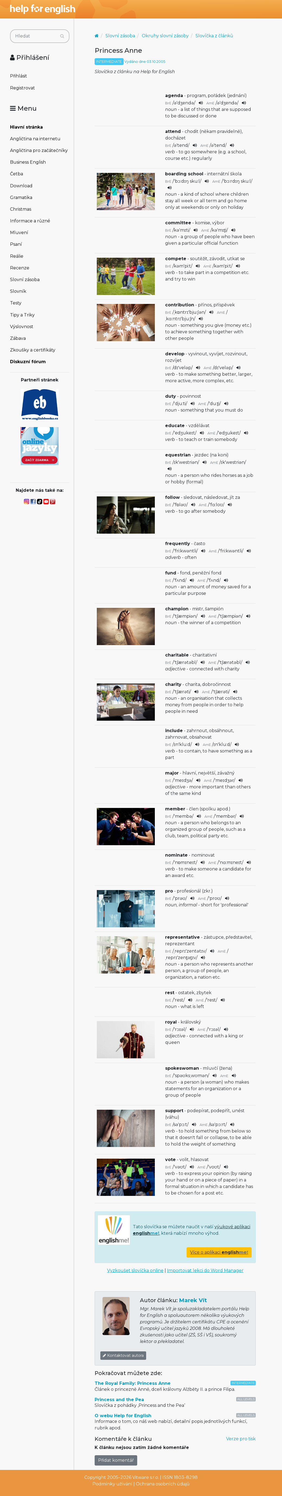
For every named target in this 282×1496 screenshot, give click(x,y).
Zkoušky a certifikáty (32, 350)
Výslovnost (21, 326)
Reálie (16, 256)
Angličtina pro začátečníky (39, 150)
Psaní (16, 244)
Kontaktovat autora (123, 1355)
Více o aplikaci (219, 1252)
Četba (16, 173)
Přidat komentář (116, 1460)
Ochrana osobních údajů (163, 1483)
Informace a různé (30, 220)
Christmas (20, 209)
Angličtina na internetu (35, 138)
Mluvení (19, 232)
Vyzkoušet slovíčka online (135, 1270)
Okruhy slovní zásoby (165, 35)
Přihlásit (18, 76)
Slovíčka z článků (214, 35)
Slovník (18, 291)
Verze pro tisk (241, 1438)
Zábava (18, 338)
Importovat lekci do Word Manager (205, 1270)
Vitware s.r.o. (145, 1477)
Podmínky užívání (112, 1483)
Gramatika (21, 197)
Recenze (19, 267)
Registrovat (22, 88)
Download (21, 185)
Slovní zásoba (25, 279)
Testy (15, 303)
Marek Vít (193, 1300)
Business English (28, 162)
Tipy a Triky (22, 315)
